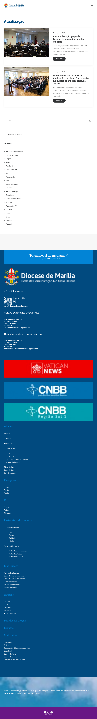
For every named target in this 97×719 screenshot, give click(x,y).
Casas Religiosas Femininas (14, 576)
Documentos (8, 648)
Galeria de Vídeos (10, 657)
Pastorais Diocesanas (11, 546)
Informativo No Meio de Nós (14, 660)
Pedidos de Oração (15, 620)
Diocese (8, 426)
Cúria (8, 453)
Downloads (8, 651)
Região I (7, 487)
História (7, 434)
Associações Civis (10, 588)
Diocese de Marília (15, 134)
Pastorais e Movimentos (18, 520)
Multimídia (10, 635)
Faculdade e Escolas (11, 573)
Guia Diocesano (10, 473)
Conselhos (10, 456)
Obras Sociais (9, 467)
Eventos (9, 627)
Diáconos (7, 513)
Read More (59, 58)
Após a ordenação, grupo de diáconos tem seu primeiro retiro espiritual (69, 39)
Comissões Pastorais (11, 527)
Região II (7, 490)
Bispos (8, 438)
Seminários (8, 443)
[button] (92, 5)
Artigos (6, 645)
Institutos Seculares (11, 582)
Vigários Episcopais (13, 462)
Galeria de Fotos (10, 654)
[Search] (48, 121)
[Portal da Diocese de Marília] (14, 5)
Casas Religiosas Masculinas (14, 579)
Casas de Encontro (10, 470)
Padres (6, 510)
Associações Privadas (11, 585)
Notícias (9, 594)
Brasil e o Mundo (10, 613)
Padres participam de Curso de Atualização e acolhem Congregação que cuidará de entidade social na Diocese (71, 79)
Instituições (11, 565)
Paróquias (10, 480)
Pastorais (7, 611)
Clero (7, 500)
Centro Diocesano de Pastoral (17, 459)
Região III (7, 493)
